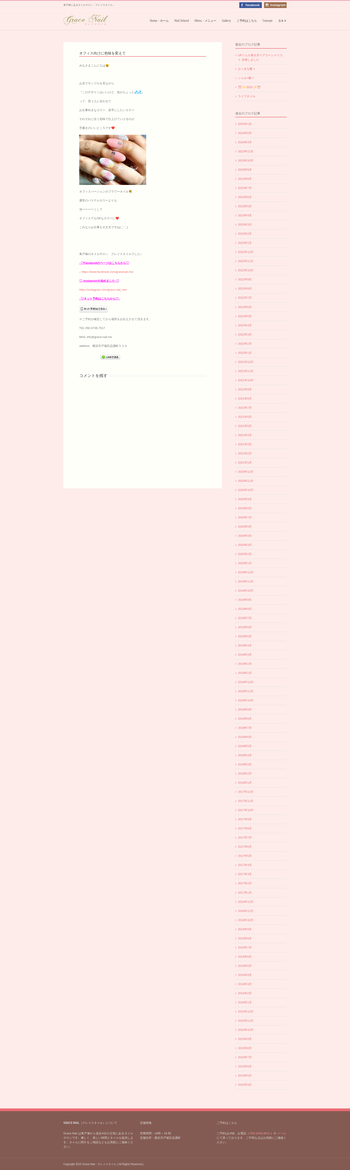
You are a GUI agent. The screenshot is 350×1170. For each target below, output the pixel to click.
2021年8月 (245, 398)
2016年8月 (245, 938)
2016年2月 (245, 993)
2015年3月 (245, 1084)
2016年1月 (245, 1002)
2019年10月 (245, 590)
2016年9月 (245, 929)
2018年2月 (245, 773)
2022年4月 (245, 325)
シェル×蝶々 (246, 78)
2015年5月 (245, 1075)
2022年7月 (245, 297)
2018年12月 (245, 682)
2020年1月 (245, 563)
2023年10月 (245, 160)
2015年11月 (245, 1020)
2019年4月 (245, 645)
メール (281, 1133)
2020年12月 (245, 471)
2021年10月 (245, 380)
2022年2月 (245, 343)
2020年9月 (245, 499)
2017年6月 (245, 846)
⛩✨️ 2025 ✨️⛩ (249, 87)
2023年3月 (245, 224)
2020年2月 (245, 554)
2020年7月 (245, 517)
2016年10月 (245, 920)
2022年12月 (245, 252)
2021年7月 (245, 407)
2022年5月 (245, 316)
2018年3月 (245, 764)
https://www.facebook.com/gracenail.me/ (107, 271)
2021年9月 (245, 389)
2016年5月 (245, 965)
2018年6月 (245, 737)
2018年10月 (245, 700)
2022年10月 (245, 270)
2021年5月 (245, 426)
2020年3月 (245, 545)
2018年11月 (245, 691)
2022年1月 (245, 352)
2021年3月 (245, 444)
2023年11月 (245, 151)
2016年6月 (245, 956)
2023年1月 (245, 242)
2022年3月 (245, 334)
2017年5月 (245, 855)
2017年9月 (245, 819)
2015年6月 (245, 1066)
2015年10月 (245, 1029)
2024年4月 (245, 142)
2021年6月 (245, 416)
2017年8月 (245, 828)
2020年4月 (245, 535)
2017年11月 (245, 801)
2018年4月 (245, 755)
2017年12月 (245, 791)
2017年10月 (245, 810)
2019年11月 (245, 581)
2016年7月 (245, 947)
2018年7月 (245, 727)
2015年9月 (245, 1039)
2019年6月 (245, 627)
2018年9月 (245, 709)
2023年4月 (245, 215)
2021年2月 (245, 453)
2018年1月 (245, 782)
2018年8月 (245, 718)
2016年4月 (245, 975)
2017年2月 (245, 883)
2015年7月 (245, 1057)
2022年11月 (245, 261)
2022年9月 (245, 279)
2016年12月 (245, 901)
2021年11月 (245, 371)
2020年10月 (245, 490)
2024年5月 (245, 133)
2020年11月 (245, 480)
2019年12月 (245, 572)
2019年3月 (245, 654)
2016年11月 (245, 911)
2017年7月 (245, 837)
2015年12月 (245, 1011)
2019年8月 (245, 609)
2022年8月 (245, 288)
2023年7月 (245, 188)
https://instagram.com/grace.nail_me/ (103, 289)
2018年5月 (245, 746)
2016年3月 (245, 984)
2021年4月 (245, 435)
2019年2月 (245, 663)
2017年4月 (245, 865)
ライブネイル (246, 96)
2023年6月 (245, 197)
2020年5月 (245, 526)
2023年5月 (245, 206)
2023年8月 (245, 178)
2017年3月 (245, 874)
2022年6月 (245, 307)
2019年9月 (245, 599)
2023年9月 (245, 169)
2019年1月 (245, 673)
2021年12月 (245, 362)
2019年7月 (245, 618)
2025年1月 (245, 124)
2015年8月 (245, 1048)
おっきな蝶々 (246, 68)
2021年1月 (245, 462)
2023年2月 (245, 233)
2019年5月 (245, 636)
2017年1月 (245, 892)
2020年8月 (245, 508)
